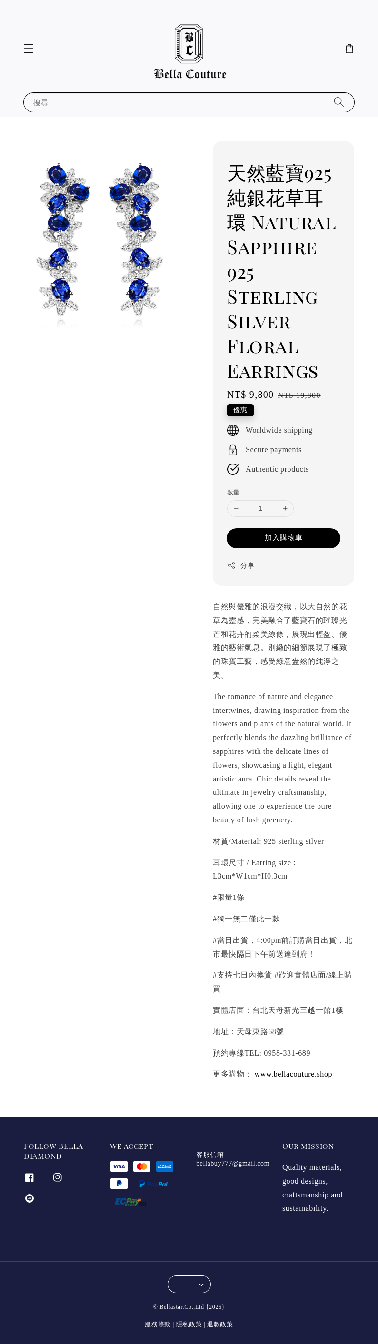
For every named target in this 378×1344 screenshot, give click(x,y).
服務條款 (158, 1324)
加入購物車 (284, 538)
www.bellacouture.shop (294, 1074)
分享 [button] (240, 565)
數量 (233, 492)
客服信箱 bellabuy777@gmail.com (232, 1159)
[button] (28, 48)
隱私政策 (189, 1324)
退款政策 (220, 1324)
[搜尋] (339, 102)
